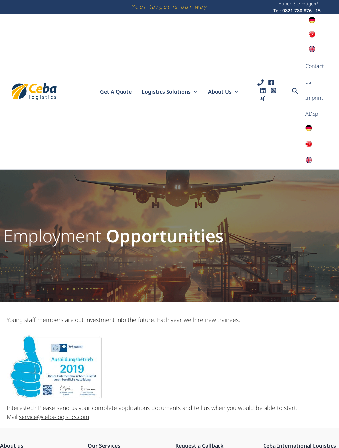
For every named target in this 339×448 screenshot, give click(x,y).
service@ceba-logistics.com (54, 345)
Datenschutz (14, 418)
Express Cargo (104, 402)
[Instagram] (273, 55)
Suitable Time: (191, 435)
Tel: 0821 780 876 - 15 (297, 10)
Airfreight (98, 410)
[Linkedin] (263, 55)
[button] (295, 56)
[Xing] (263, 63)
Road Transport (105, 386)
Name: (182, 386)
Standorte (11, 402)
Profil (6, 386)
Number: (185, 411)
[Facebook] (271, 47)
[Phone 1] (260, 47)
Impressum (12, 426)
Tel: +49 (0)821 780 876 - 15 (295, 420)
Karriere (9, 394)
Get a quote (116, 56)
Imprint (314, 60)
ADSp (311, 68)
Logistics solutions (170, 56)
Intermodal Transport (112, 394)
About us (223, 56)
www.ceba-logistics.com (292, 428)
